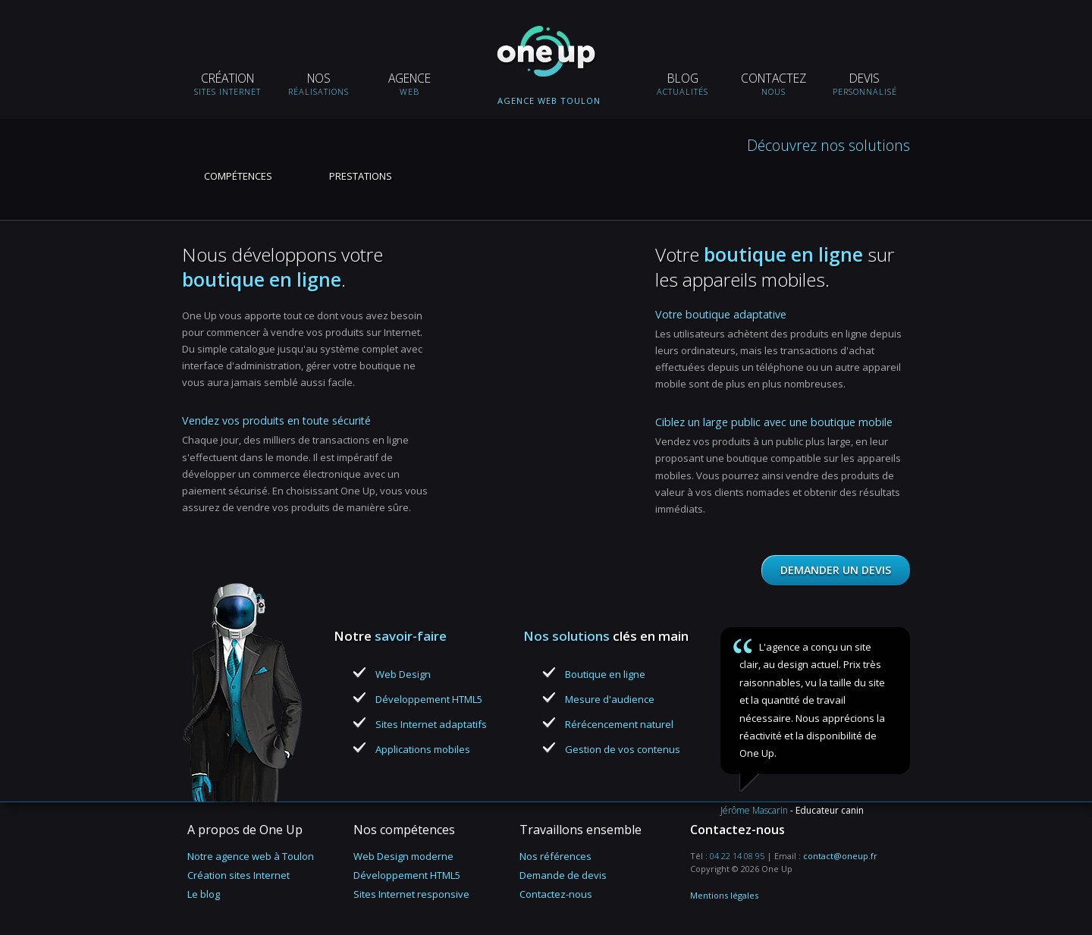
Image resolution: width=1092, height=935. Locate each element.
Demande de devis (563, 875)
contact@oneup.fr (840, 855)
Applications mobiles (422, 749)
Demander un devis (835, 570)
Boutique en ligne (605, 674)
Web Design (403, 674)
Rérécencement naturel (619, 724)
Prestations (360, 176)
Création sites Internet (238, 875)
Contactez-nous (555, 894)
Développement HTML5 (428, 699)
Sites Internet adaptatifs (431, 724)
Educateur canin (829, 810)
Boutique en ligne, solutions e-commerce (549, 220)
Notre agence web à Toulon (250, 856)
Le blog (203, 894)
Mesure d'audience (609, 699)
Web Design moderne (403, 856)
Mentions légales (724, 895)
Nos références (555, 856)
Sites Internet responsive (411, 894)
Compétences (238, 176)
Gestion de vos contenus (622, 749)
